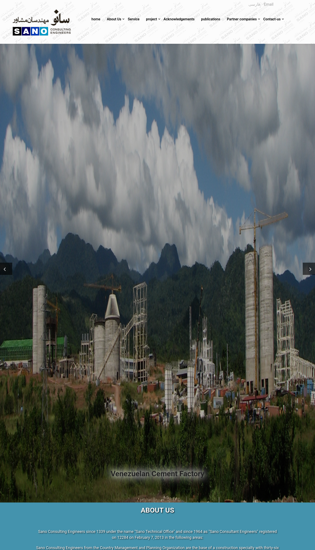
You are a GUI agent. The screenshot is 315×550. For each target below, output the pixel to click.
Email (268, 4)
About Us (114, 19)
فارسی (254, 4)
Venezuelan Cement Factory (157, 473)
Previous (6, 265)
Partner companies (242, 19)
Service (133, 19)
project (151, 19)
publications (210, 19)
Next (306, 265)
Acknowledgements (179, 19)
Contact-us (272, 19)
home (95, 19)
